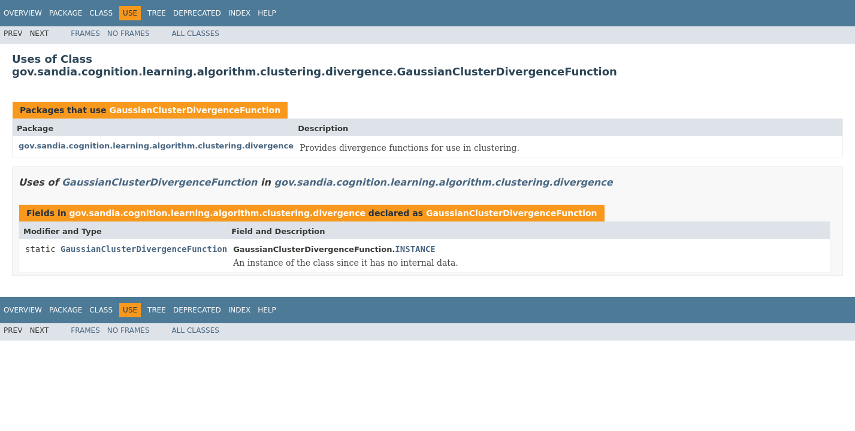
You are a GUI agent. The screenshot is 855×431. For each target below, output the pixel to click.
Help (267, 13)
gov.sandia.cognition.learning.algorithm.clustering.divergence (156, 145)
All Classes (195, 33)
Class (101, 13)
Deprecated (197, 13)
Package (65, 13)
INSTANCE (415, 249)
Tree (156, 13)
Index (239, 13)
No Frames (128, 33)
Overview (23, 13)
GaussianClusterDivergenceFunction (194, 110)
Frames (85, 33)
